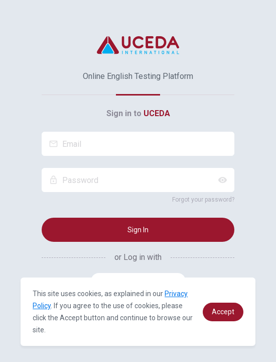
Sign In (138, 230)
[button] (223, 312)
